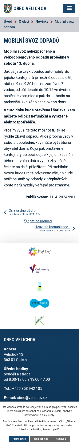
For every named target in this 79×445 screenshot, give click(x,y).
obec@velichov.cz (32, 397)
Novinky (42, 22)
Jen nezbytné (40, 438)
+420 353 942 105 (27, 388)
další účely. (48, 415)
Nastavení (61, 438)
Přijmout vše (19, 438)
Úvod (8, 22)
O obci (24, 22)
